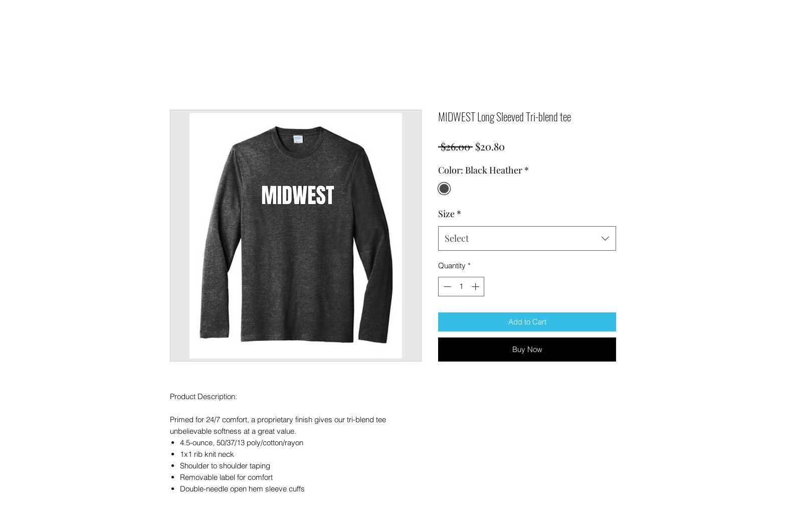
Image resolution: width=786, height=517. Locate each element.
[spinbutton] (461, 286)
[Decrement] (446, 286)
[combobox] (527, 238)
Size (449, 214)
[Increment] (476, 286)
